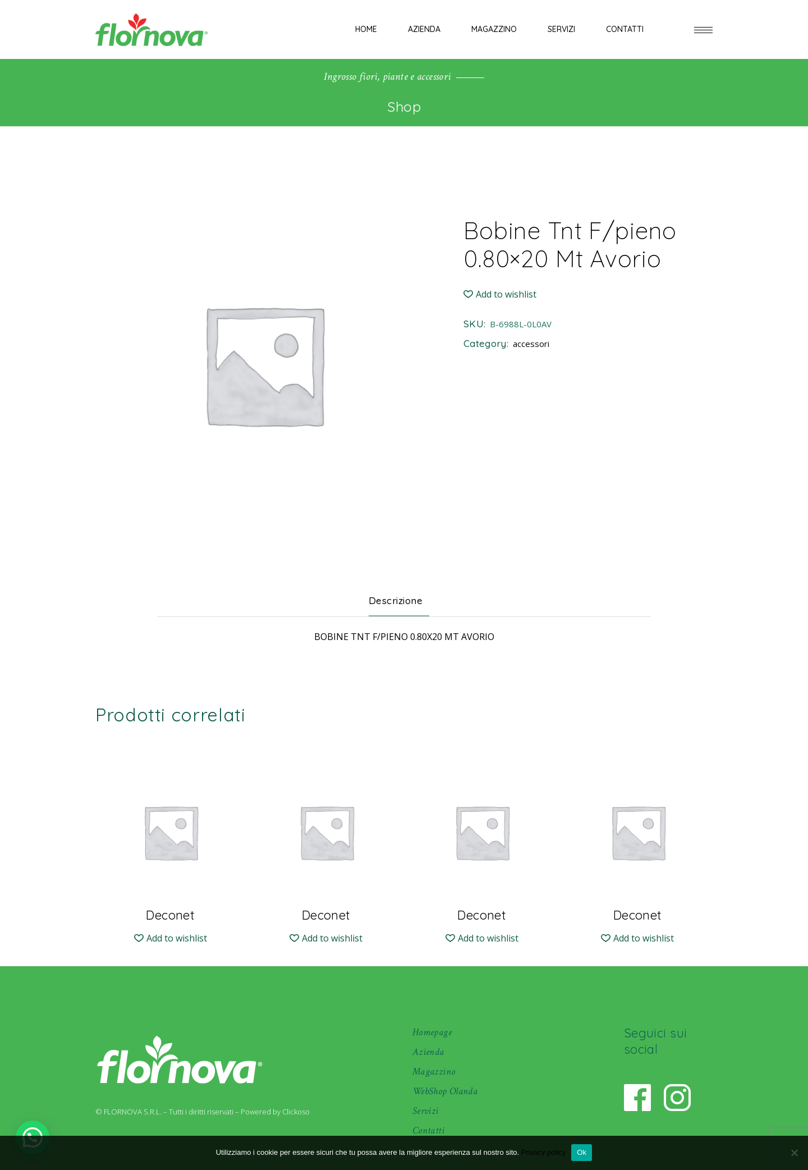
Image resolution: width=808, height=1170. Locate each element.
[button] (499, 294)
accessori (531, 343)
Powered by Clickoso (275, 1112)
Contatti (428, 1130)
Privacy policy (543, 1152)
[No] (794, 1152)
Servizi (425, 1110)
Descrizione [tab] (396, 600)
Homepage (432, 1032)
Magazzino (433, 1071)
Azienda (428, 1051)
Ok (581, 1152)
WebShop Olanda (445, 1091)
